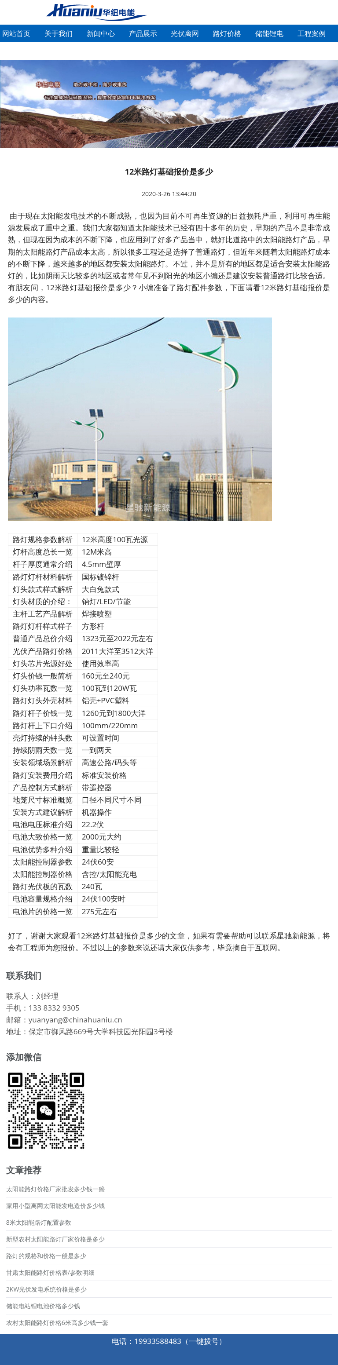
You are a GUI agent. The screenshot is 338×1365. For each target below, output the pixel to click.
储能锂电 (269, 33)
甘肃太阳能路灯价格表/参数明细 (50, 1272)
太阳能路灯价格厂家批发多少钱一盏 (55, 1189)
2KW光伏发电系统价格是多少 (46, 1289)
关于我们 (58, 33)
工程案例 (312, 33)
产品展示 (143, 33)
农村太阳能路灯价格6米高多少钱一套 (57, 1322)
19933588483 (157, 1341)
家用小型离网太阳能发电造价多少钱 (55, 1205)
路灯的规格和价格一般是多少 (46, 1256)
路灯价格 (227, 33)
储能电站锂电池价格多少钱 (43, 1306)
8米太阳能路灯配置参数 (38, 1222)
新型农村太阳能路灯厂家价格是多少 (55, 1239)
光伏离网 (185, 33)
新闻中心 (101, 33)
